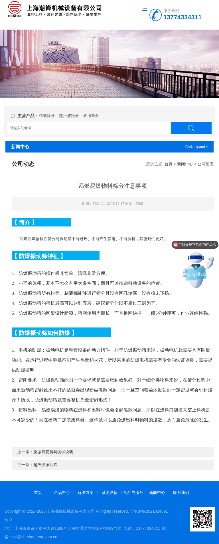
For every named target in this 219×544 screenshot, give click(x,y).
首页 (169, 164)
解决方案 (86, 492)
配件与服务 (133, 492)
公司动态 (206, 164)
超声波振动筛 (45, 464)
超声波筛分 (69, 115)
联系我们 (181, 492)
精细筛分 (47, 115)
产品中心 (62, 492)
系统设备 (109, 492)
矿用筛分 (91, 115)
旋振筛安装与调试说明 (53, 452)
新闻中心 (185, 164)
